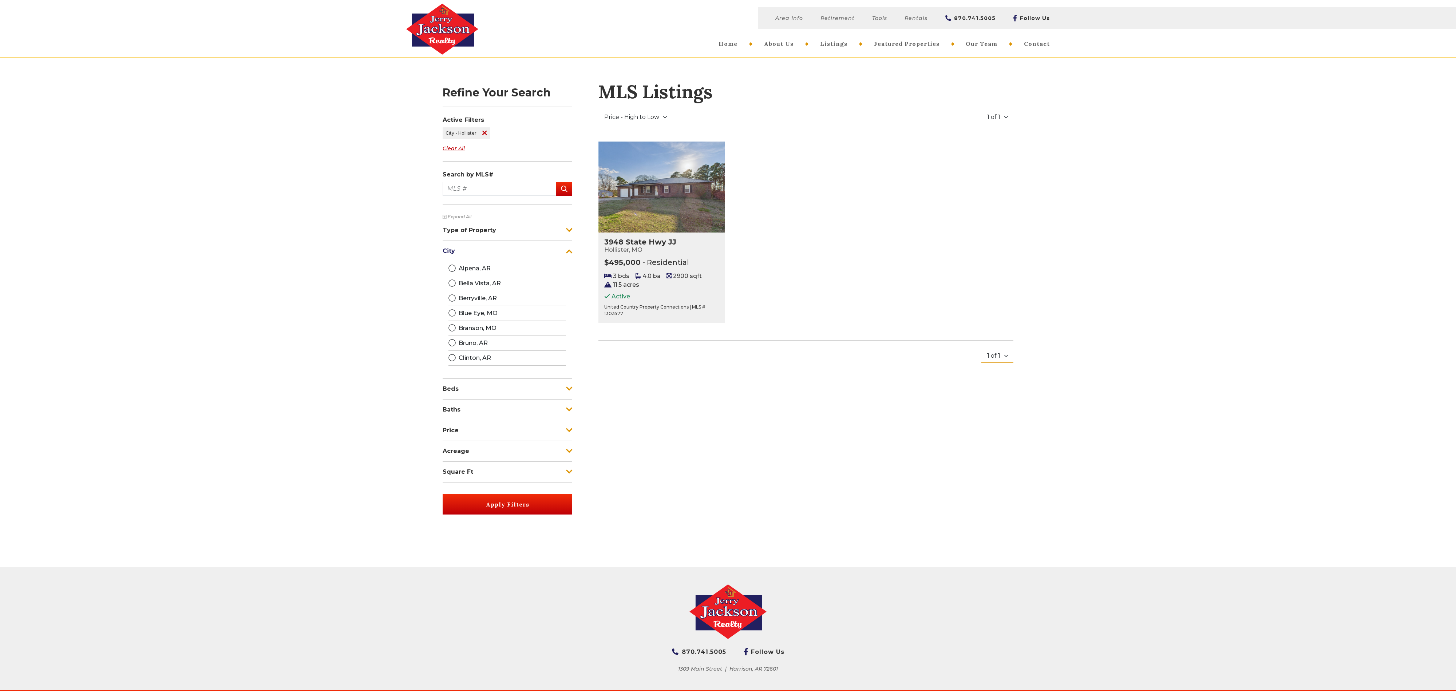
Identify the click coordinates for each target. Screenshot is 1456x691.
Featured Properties (906, 43)
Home (728, 43)
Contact (1037, 43)
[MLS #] (500, 189)
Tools (879, 18)
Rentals (916, 18)
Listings (833, 43)
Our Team (981, 43)
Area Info (789, 18)
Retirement (837, 18)
